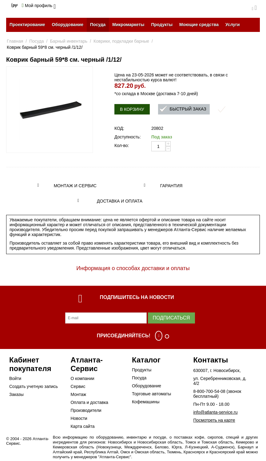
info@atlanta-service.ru (215, 412)
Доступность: (127, 136)
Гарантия (171, 185)
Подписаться (171, 317)
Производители (85, 410)
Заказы (16, 394)
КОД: (119, 128)
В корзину (132, 109)
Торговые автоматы (151, 393)
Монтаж (78, 394)
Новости (78, 418)
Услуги (232, 24)
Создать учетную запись (33, 386)
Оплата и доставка (89, 402)
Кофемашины (146, 401)
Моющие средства (199, 24)
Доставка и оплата (119, 201)
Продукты (162, 24)
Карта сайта (82, 426)
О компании (82, 378)
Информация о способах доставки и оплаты (132, 268)
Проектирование (27, 24)
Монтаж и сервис (75, 185)
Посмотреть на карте (214, 420)
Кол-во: (121, 145)
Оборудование (67, 24)
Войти (15, 378)
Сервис (77, 386)
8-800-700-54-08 (209, 391)
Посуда (97, 24)
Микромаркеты (128, 24)
